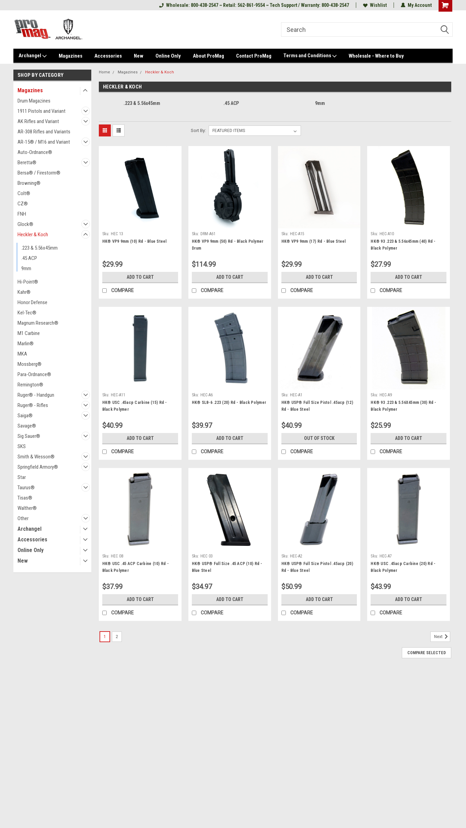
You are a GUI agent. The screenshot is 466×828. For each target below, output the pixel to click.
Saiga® (25, 415)
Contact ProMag (253, 56)
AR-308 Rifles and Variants (44, 132)
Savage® (27, 426)
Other (23, 518)
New (138, 56)
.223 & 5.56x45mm (39, 248)
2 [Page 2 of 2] (117, 636)
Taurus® (26, 487)
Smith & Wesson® (36, 457)
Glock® (25, 224)
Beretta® (27, 162)
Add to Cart (140, 277)
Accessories (108, 56)
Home (104, 72)
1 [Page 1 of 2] (105, 636)
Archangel (33, 55)
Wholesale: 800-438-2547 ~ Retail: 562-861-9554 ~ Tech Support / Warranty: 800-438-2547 (254, 5)
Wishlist (375, 5)
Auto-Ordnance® (35, 152)
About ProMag (208, 56)
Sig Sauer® (29, 436)
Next (442, 636)
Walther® (27, 508)
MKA (22, 354)
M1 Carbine (29, 333)
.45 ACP (29, 258)
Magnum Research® (38, 323)
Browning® (29, 183)
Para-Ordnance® (34, 374)
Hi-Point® (28, 282)
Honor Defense (32, 302)
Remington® (30, 385)
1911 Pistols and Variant (42, 111)
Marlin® (26, 343)
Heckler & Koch (33, 234)
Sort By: (198, 130)
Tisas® (25, 498)
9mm (26, 268)
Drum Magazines (34, 101)
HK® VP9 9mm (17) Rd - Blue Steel (313, 241)
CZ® (23, 204)
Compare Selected (426, 652)
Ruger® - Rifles (33, 405)
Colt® (24, 193)
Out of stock (319, 438)
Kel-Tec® (27, 313)
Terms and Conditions (310, 55)
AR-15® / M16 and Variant (44, 142)
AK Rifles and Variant (38, 121)
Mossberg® (30, 364)
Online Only (168, 56)
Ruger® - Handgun (36, 395)
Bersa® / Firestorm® (39, 173)
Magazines (70, 56)
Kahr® (24, 292)
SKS (22, 446)
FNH (22, 214)
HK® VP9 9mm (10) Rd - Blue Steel (134, 241)
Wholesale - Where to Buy (376, 56)
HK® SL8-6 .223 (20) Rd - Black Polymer (229, 402)
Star (22, 477)
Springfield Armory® (38, 467)
